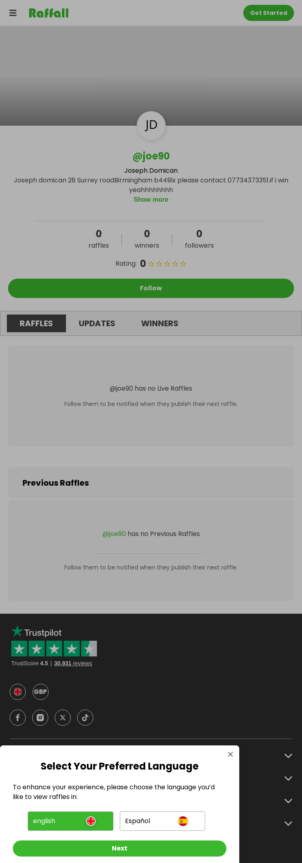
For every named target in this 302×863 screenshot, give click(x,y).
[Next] (119, 848)
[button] (70, 821)
